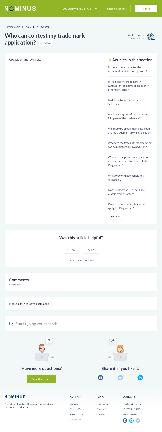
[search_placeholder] (81, 323)
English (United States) (78, 8)
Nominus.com (12, 26)
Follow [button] (47, 42)
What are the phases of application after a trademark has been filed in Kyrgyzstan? (128, 161)
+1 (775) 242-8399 (131, 409)
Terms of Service (78, 409)
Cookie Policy (76, 419)
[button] (69, 249)
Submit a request (117, 8)
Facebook (100, 377)
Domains (100, 414)
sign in (21, 303)
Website (74, 403)
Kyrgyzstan (41, 26)
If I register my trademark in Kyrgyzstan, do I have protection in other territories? (128, 85)
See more (115, 216)
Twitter (120, 377)
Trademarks (102, 403)
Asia (27, 26)
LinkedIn (140, 377)
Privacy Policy (76, 414)
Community (101, 409)
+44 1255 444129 (131, 414)
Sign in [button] (146, 8)
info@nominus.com (132, 403)
